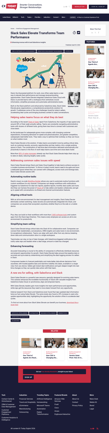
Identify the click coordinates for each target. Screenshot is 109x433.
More (64, 17)
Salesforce (15, 320)
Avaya (56, 411)
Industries (47, 17)
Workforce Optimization (20, 316)
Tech (23, 17)
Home (12, 28)
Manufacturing (24, 409)
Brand (92, 405)
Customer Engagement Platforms (6, 412)
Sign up (28, 377)
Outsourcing (23, 412)
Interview (68, 51)
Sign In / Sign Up (98, 6)
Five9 (56, 404)
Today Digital (26, 428)
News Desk (94, 399)
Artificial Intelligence (19, 313)
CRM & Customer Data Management (23, 51)
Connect (56, 17)
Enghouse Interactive (62, 414)
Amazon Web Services (59, 400)
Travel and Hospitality (27, 402)
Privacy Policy (77, 405)
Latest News (7, 17)
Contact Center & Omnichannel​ (8, 400)
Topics (29, 17)
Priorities (38, 17)
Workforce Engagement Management (50, 51)
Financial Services (26, 399)
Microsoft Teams (43, 405)
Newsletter (79, 6)
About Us (75, 399)
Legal (92, 409)
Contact (75, 402)
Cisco (56, 408)
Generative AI (62, 313)
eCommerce (23, 405)
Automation (34, 313)
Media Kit (93, 402)
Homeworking (42, 402)
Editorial (16, 17)
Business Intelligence (48, 313)
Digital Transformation (43, 413)
